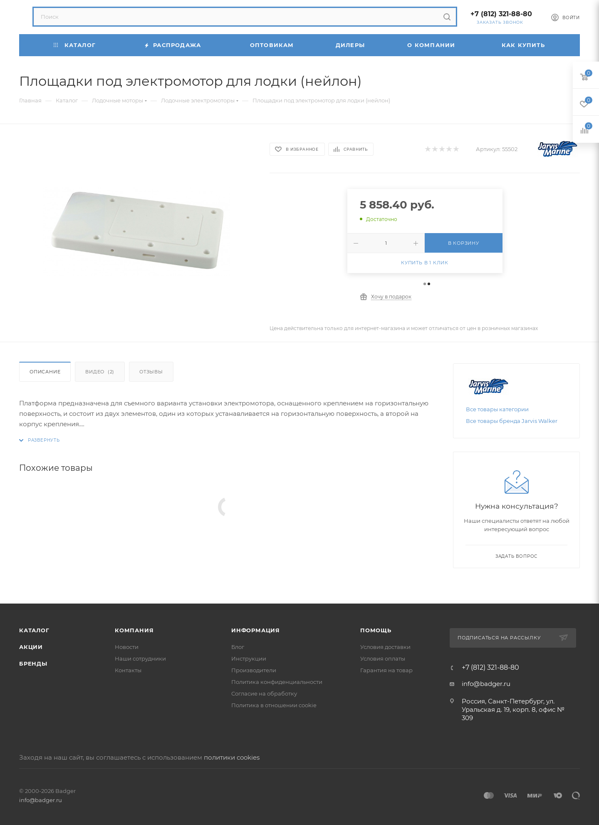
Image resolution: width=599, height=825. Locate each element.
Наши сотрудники (140, 658)
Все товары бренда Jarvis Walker (511, 420)
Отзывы (151, 372)
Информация (255, 630)
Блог (237, 647)
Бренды (33, 663)
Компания (134, 630)
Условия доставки (385, 647)
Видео (99, 371)
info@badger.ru (486, 684)
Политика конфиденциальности (276, 681)
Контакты (128, 670)
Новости (127, 647)
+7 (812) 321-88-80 (501, 14)
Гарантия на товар (386, 670)
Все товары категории (497, 409)
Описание (45, 372)
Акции (31, 647)
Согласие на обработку (264, 693)
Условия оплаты (382, 658)
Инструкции (248, 658)
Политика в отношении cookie (274, 705)
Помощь (375, 630)
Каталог (34, 630)
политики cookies (232, 757)
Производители (253, 670)
